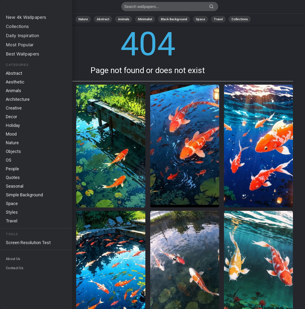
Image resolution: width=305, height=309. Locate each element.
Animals (123, 19)
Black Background (174, 19)
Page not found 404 (29, 8)
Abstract (103, 19)
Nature (83, 19)
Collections (239, 19)
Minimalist (145, 19)
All (68, 19)
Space (200, 19)
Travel (218, 19)
